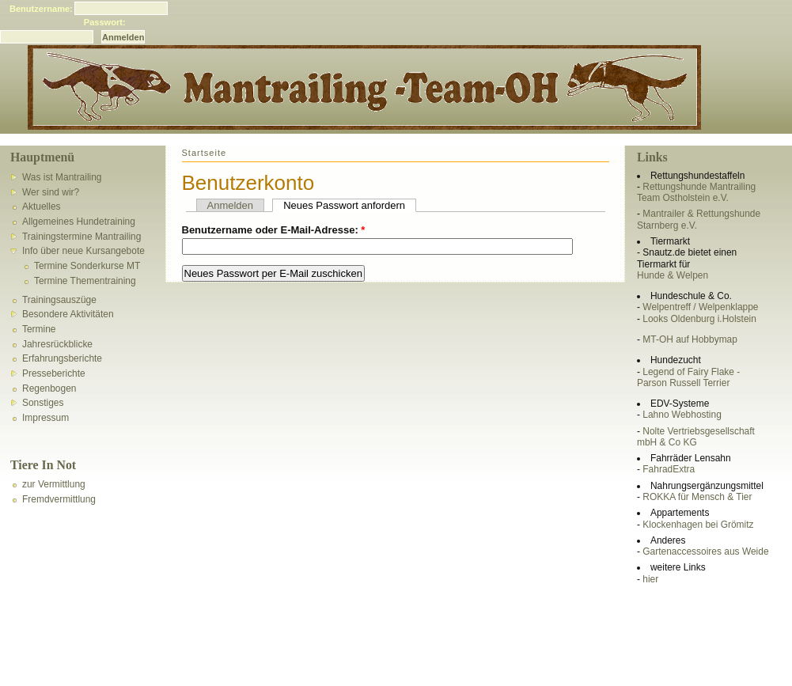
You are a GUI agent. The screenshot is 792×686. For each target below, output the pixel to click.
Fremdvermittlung (59, 499)
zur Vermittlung (53, 484)
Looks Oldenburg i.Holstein (699, 318)
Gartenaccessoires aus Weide (705, 551)
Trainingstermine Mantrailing (81, 236)
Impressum (45, 417)
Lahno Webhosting (681, 414)
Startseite (204, 152)
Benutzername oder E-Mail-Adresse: (274, 230)
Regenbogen (49, 388)
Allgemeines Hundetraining (78, 221)
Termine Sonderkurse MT (87, 265)
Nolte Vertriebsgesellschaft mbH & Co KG (696, 437)
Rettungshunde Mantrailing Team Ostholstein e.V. (696, 192)
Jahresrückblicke (57, 344)
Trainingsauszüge (59, 299)
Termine (39, 329)
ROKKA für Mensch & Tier (697, 496)
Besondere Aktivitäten (68, 314)
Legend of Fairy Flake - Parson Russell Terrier (688, 377)
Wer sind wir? (50, 192)
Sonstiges (43, 402)
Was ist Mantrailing (62, 177)
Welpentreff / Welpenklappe (700, 307)
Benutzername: (41, 8)
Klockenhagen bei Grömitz (697, 524)
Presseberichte (53, 373)
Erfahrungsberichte (62, 358)
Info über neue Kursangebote (83, 250)
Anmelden (230, 205)
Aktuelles (41, 206)
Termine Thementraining (85, 280)
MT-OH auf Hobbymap (689, 339)
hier (650, 579)
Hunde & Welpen (672, 275)
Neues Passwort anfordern (344, 205)
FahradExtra (668, 469)
